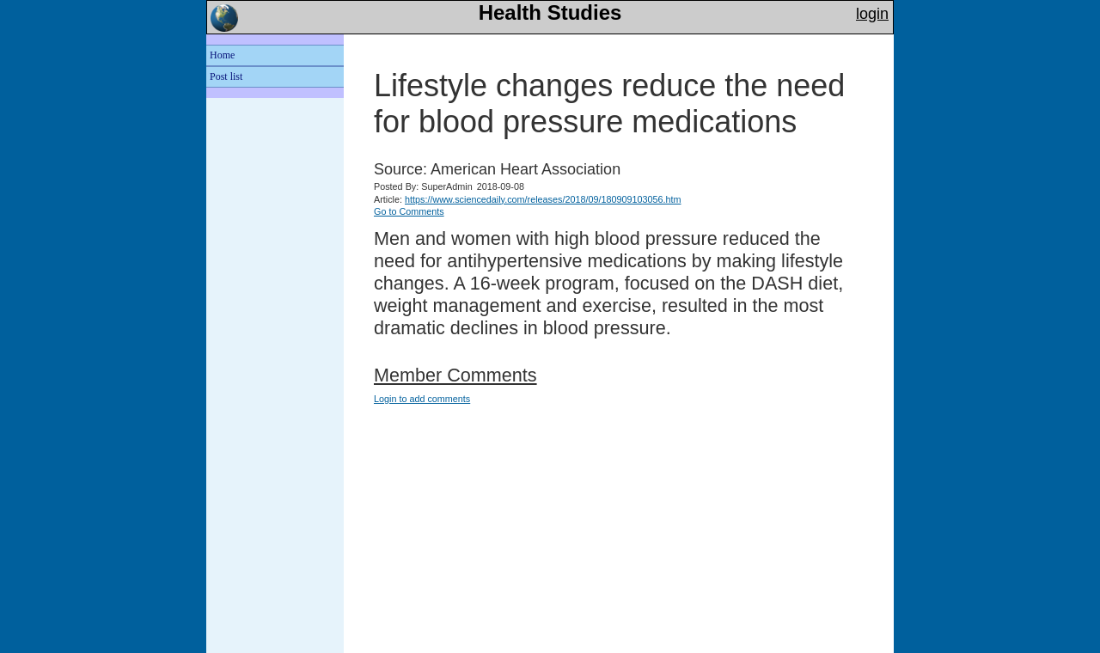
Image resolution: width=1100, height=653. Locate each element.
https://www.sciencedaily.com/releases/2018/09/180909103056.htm (543, 199)
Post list (226, 76)
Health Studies (550, 12)
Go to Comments (409, 211)
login (872, 13)
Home (222, 55)
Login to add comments (422, 399)
